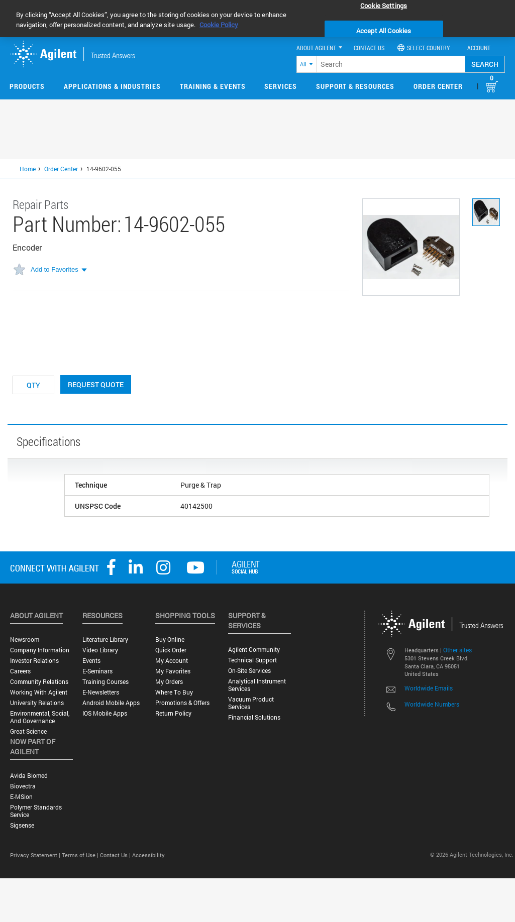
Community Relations (39, 681)
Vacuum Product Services (251, 703)
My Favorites (172, 671)
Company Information (39, 650)
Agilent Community (254, 649)
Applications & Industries (112, 86)
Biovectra (23, 786)
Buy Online (169, 639)
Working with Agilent (38, 692)
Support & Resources (355, 86)
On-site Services (249, 670)
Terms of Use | (81, 855)
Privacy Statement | (36, 855)
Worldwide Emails (428, 688)
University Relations (37, 703)
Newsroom (24, 639)
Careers (20, 671)
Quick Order (170, 650)
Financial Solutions (254, 717)
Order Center (438, 86)
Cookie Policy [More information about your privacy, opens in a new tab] (218, 24)
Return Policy (173, 713)
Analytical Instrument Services (257, 685)
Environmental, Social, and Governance (39, 717)
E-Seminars (97, 671)
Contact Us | (116, 855)
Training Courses (105, 681)
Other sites (457, 650)
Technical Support (252, 660)
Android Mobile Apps (111, 703)
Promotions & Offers (182, 703)
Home (28, 169)
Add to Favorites (54, 269)
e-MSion (21, 796)
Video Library (100, 650)
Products (27, 86)
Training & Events (213, 86)
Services (280, 86)
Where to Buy (174, 692)
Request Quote (96, 384)
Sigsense (22, 825)
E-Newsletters (100, 692)
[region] (257, 18)
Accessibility (148, 855)
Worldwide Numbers (431, 704)
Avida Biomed (29, 775)
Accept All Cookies (383, 30)
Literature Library (105, 639)
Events (91, 660)
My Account (171, 660)
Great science (28, 731)
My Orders (169, 681)
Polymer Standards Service (36, 811)
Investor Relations (34, 660)
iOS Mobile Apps (104, 713)
